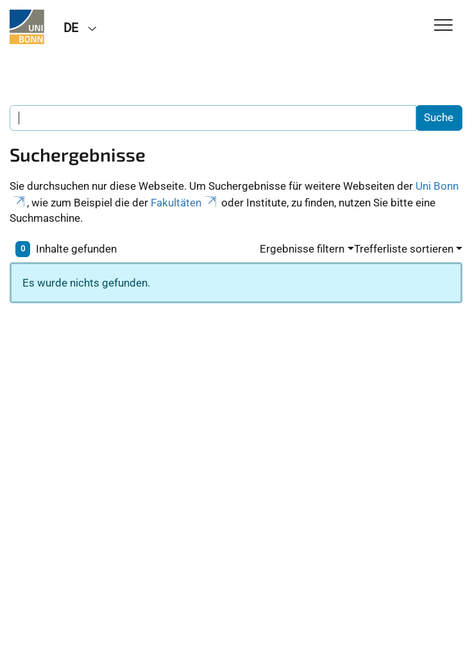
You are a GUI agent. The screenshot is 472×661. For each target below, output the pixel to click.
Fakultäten (185, 202)
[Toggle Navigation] (443, 26)
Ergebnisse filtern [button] (302, 248)
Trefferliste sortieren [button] (403, 248)
